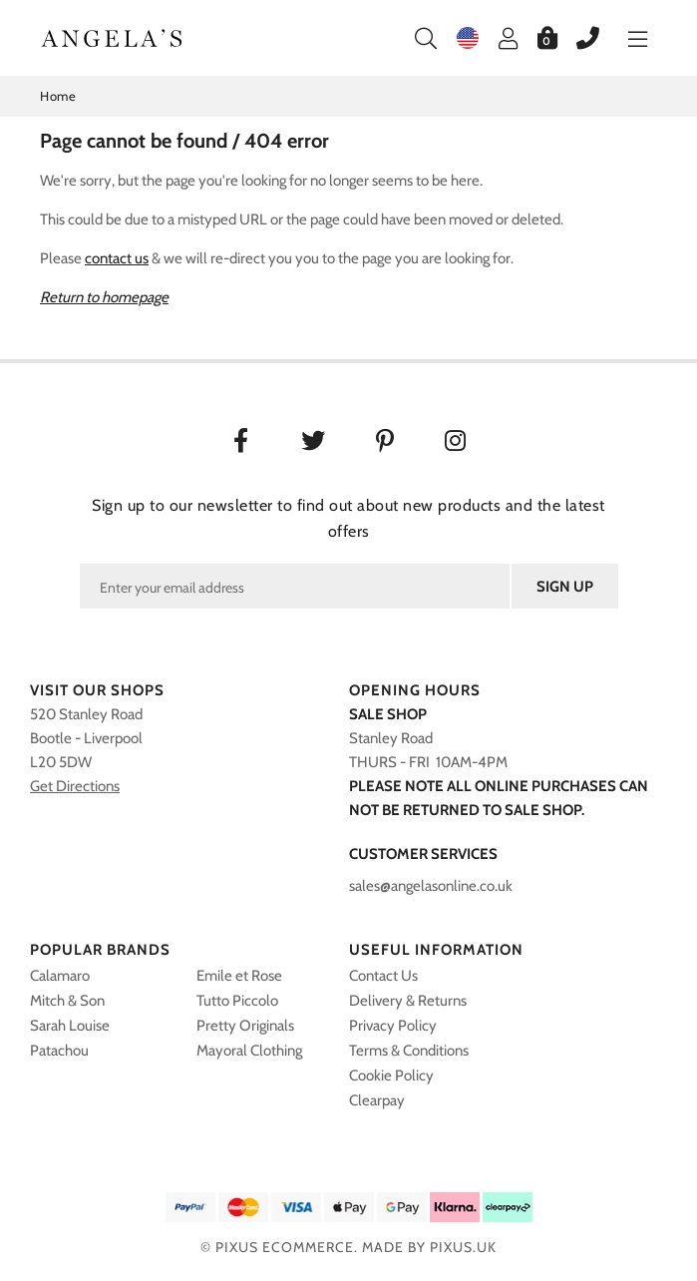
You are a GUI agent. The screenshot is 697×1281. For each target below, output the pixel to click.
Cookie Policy (391, 1075)
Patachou (59, 1051)
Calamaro (60, 976)
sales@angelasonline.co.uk (431, 886)
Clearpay (377, 1100)
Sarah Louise (70, 1026)
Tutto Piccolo (237, 1001)
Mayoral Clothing (249, 1051)
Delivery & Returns (408, 1001)
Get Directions (75, 786)
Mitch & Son (67, 1001)
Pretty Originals (245, 1026)
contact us (117, 258)
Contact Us (383, 976)
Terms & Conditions (409, 1051)
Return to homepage (104, 297)
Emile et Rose (239, 976)
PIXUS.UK (463, 1247)
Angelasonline (112, 38)
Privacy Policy (393, 1026)
